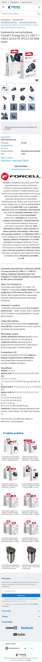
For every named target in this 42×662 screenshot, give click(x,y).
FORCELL (26, 160)
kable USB (18, 207)
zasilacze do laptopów (19, 239)
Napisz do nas (27, 2)
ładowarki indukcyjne (24, 212)
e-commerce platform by (21, 660)
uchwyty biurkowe (31, 221)
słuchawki (19, 218)
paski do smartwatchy (18, 231)
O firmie (4, 2)
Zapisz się (21, 595)
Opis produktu (21, 166)
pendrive (17, 234)
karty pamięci (7, 234)
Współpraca (14, 2)
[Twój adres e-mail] (21, 591)
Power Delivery (6, 160)
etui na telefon (34, 204)
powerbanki (31, 215)
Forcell (6, 183)
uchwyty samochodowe (13, 221)
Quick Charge (17, 160)
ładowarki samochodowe (29, 210)
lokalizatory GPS (32, 234)
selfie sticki (34, 231)
